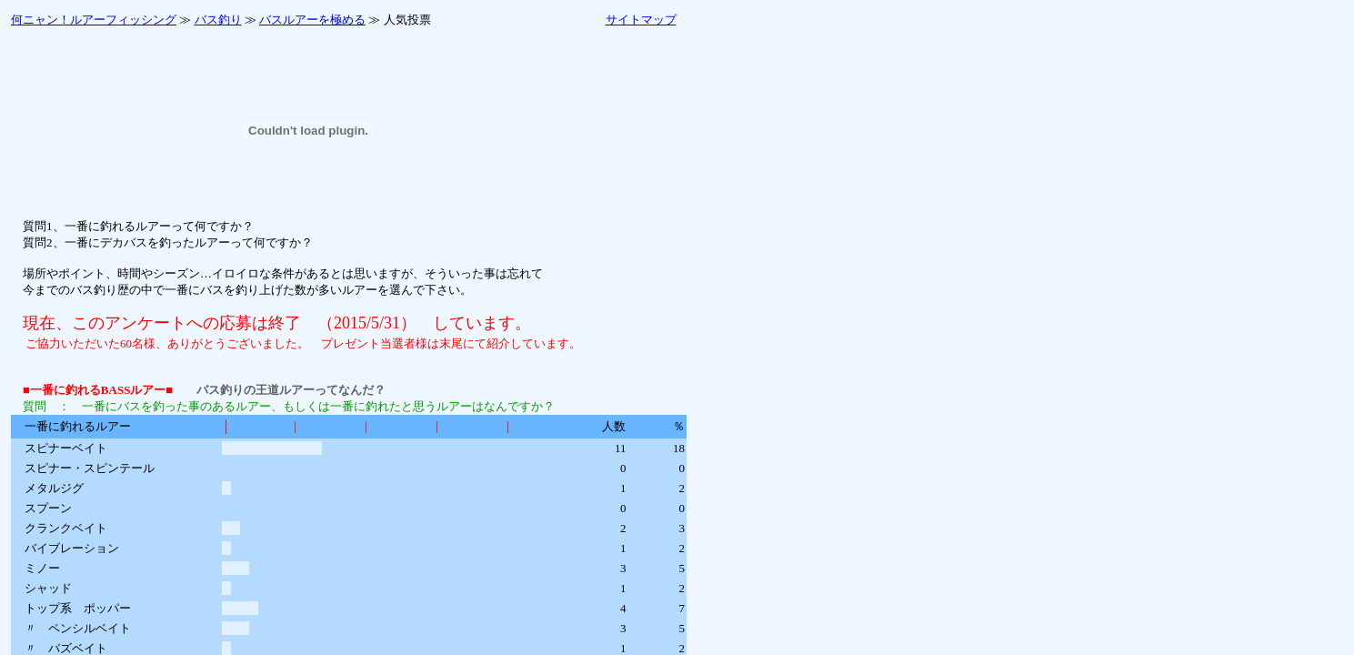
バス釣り (218, 19)
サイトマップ (641, 19)
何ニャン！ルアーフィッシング (93, 19)
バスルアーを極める (312, 19)
